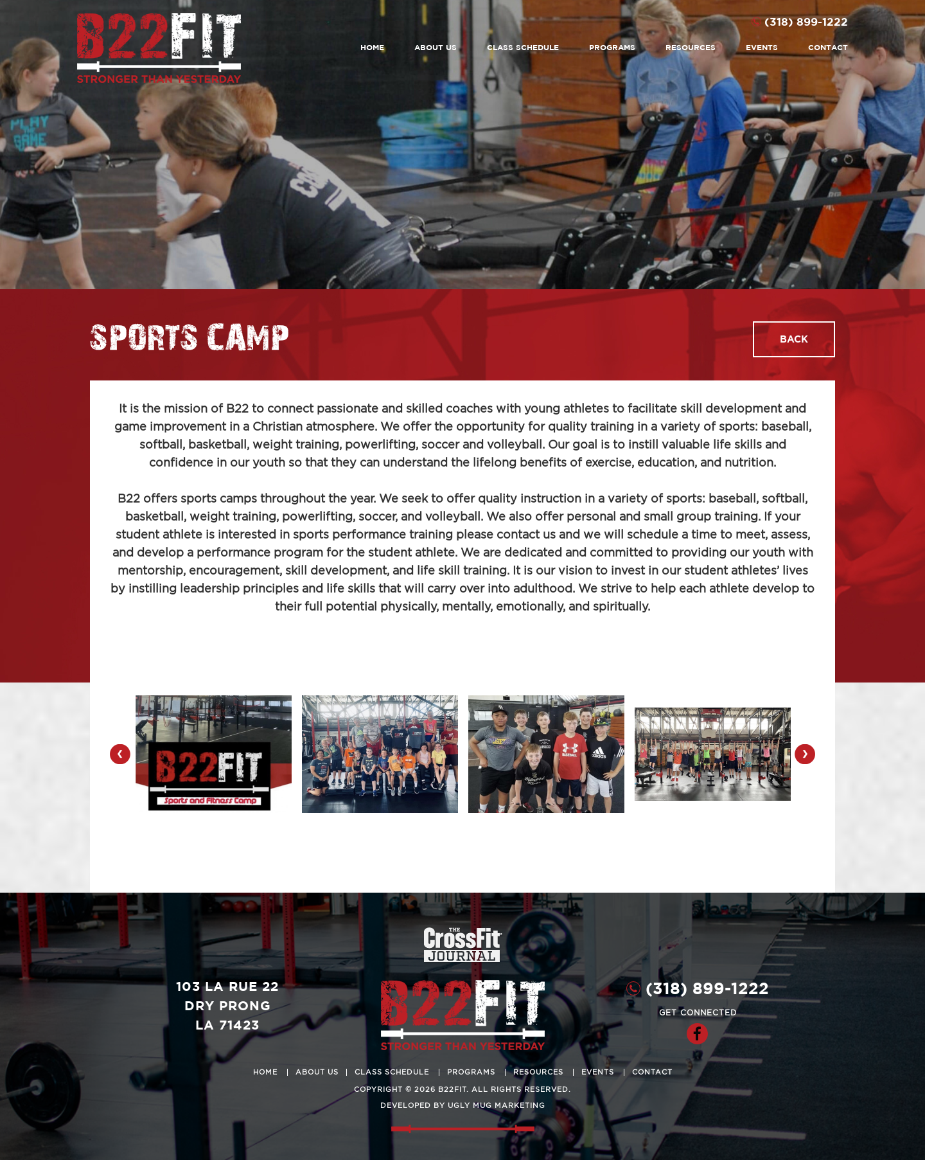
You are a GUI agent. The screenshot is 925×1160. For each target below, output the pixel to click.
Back (794, 339)
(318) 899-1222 (806, 21)
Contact (828, 47)
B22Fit (159, 48)
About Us (435, 47)
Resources (690, 47)
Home (372, 47)
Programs (612, 47)
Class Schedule (523, 47)
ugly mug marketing (496, 1105)
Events (762, 47)
